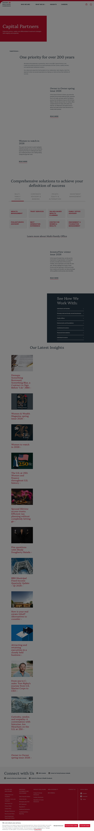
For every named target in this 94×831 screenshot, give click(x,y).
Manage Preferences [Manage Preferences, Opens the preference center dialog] (58, 825)
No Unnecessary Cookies (71, 825)
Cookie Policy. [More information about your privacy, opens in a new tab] (38, 829)
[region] (47, 826)
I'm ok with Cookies (84, 825)
